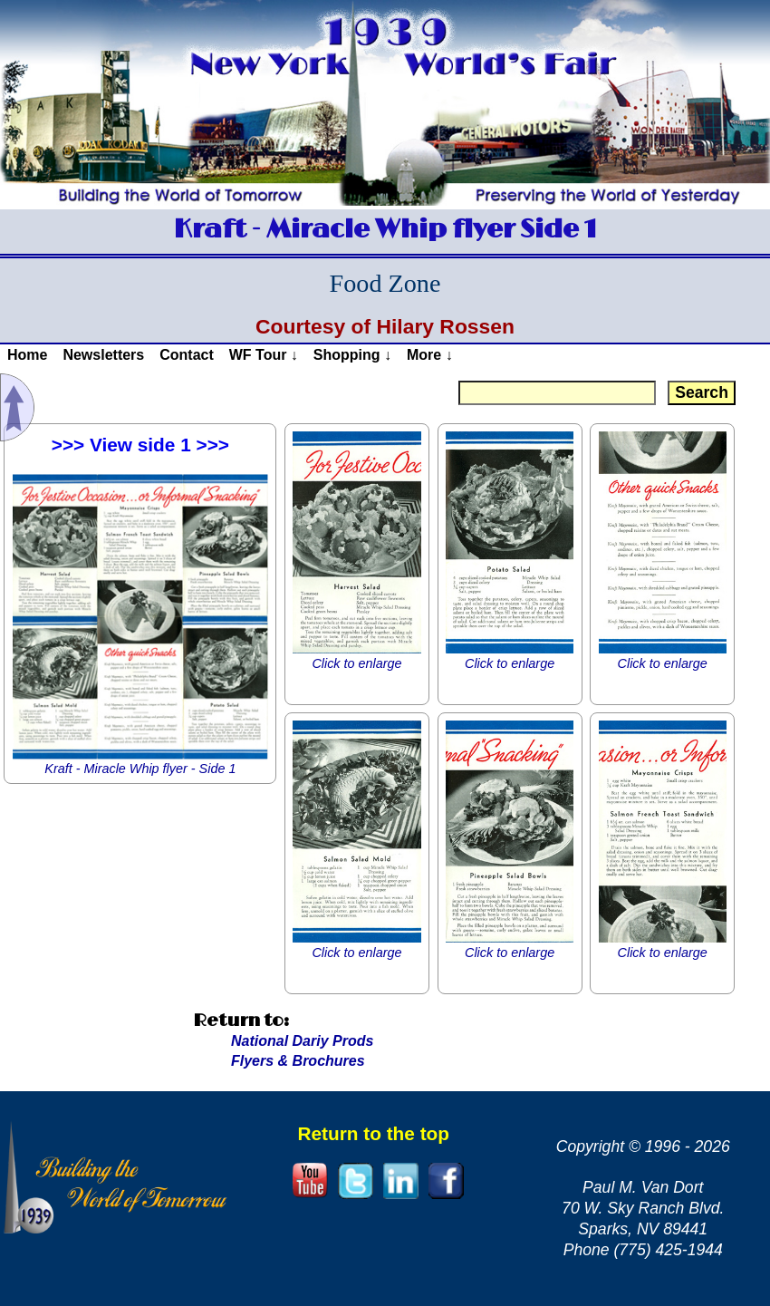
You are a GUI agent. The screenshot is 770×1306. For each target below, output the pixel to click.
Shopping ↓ (352, 355)
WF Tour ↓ (263, 355)
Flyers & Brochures (298, 1061)
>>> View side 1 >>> (140, 444)
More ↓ (430, 355)
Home (27, 355)
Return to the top (373, 1133)
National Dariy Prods (302, 1041)
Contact (186, 355)
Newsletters (103, 355)
